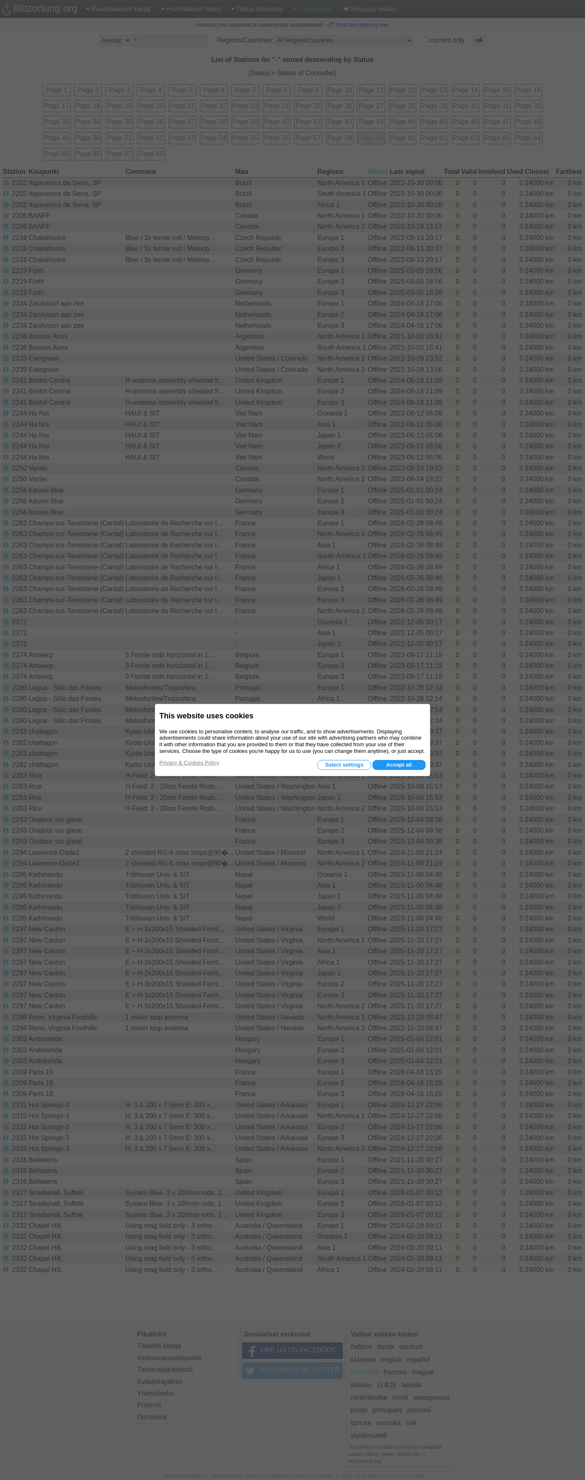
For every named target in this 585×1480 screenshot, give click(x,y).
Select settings (344, 765)
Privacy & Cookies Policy (189, 763)
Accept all (398, 765)
